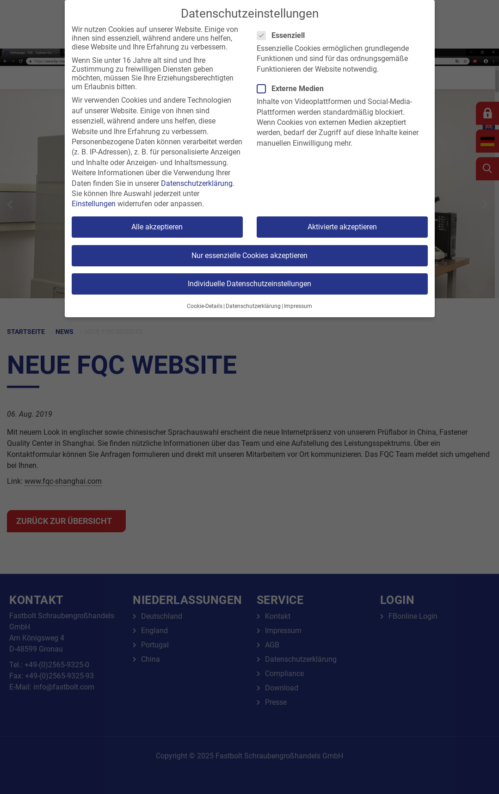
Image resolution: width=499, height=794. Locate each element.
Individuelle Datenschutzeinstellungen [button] (249, 283)
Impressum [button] (298, 306)
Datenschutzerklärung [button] (253, 306)
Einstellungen (94, 203)
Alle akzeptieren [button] (157, 226)
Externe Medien (293, 88)
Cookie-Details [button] (204, 306)
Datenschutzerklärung (197, 183)
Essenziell (284, 35)
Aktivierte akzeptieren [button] (342, 226)
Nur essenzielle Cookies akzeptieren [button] (249, 255)
